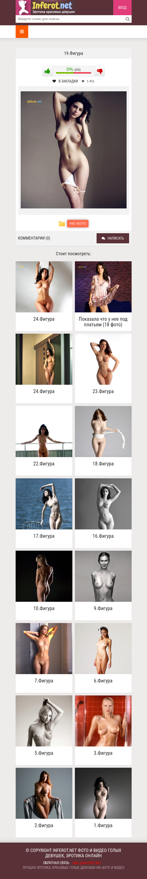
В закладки (65, 81)
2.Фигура (44, 825)
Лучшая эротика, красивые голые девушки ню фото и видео (74, 868)
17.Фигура (43, 536)
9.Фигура (103, 608)
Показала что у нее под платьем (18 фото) (103, 321)
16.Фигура (103, 536)
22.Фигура (43, 464)
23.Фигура (103, 391)
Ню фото (78, 223)
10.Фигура (43, 608)
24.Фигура (43, 319)
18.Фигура (103, 464)
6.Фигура (103, 681)
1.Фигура (103, 825)
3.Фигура (103, 753)
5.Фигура (44, 753)
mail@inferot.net (87, 863)
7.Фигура (44, 681)
